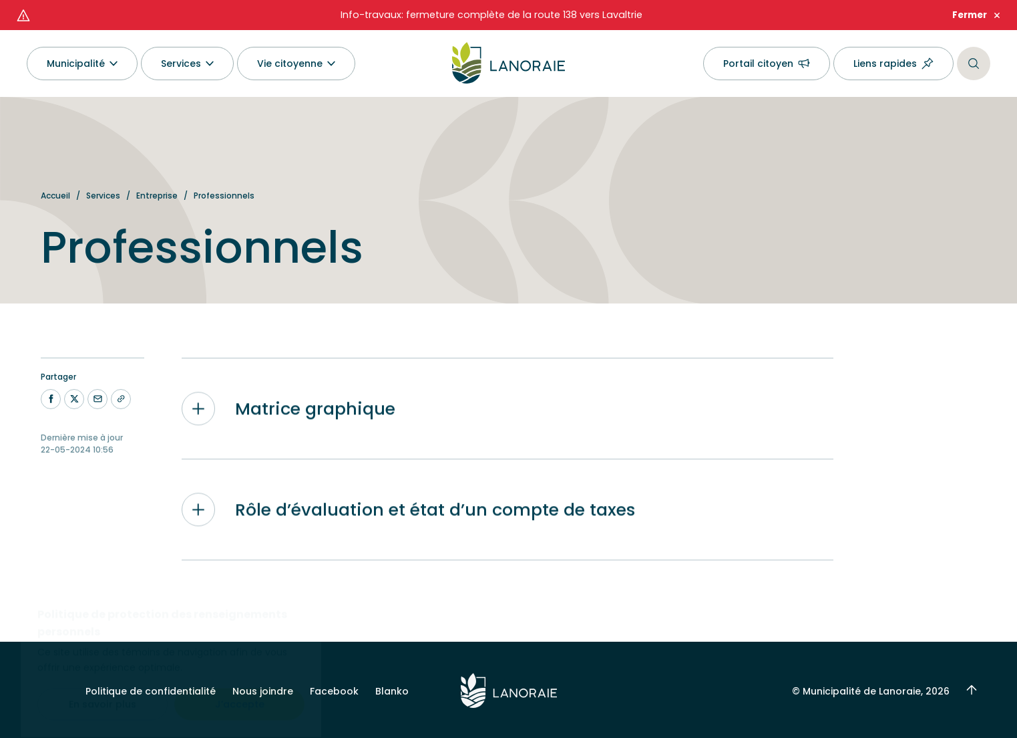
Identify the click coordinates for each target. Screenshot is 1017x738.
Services (103, 195)
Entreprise (157, 195)
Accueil (55, 195)
